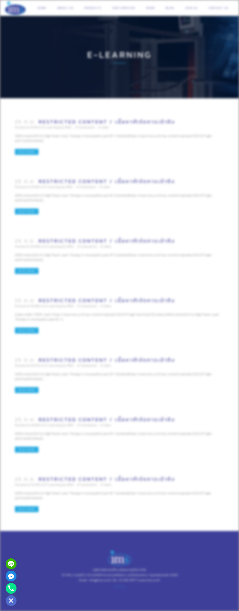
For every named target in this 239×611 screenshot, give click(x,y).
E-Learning (51, 127)
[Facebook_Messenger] (11, 576)
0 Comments (85, 127)
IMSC (68, 127)
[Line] (11, 563)
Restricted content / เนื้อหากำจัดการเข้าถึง (107, 121)
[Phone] (11, 588)
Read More (26, 152)
